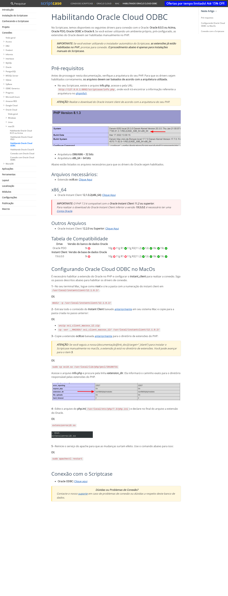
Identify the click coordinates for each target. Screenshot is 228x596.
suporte (83, 493)
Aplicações (7, 168)
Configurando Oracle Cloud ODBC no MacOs (213, 24)
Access (9, 41)
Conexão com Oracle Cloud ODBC (22, 158)
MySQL (9, 63)
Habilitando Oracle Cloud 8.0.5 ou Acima (21, 131)
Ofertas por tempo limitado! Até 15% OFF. (195, 3)
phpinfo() (81, 93)
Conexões (7, 32)
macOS (11, 126)
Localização (8, 185)
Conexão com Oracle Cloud (22, 153)
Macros (6, 208)
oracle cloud (104, 3)
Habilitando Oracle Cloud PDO (21, 138)
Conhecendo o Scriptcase (15, 21)
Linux (10, 122)
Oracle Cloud (11, 109)
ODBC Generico (13, 88)
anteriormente (123, 309)
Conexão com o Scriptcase (212, 31)
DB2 (7, 46)
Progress (10, 92)
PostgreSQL (11, 71)
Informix (9, 54)
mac (117, 3)
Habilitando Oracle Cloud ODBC (21, 144)
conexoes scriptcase (82, 3)
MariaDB (10, 163)
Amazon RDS (11, 101)
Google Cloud (11, 105)
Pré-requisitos (207, 17)
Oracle (9, 67)
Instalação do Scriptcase (15, 15)
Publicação (7, 203)
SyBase (9, 84)
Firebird (9, 50)
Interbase (10, 58)
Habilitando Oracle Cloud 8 (22, 149)
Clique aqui (80, 481)
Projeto (5, 27)
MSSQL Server (12, 75)
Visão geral (10, 37)
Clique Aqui (85, 179)
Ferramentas (8, 174)
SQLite (8, 80)
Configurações (9, 197)
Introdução (8, 9)
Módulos (6, 191)
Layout (5, 180)
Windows (12, 118)
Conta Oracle (64, 211)
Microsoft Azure (13, 97)
